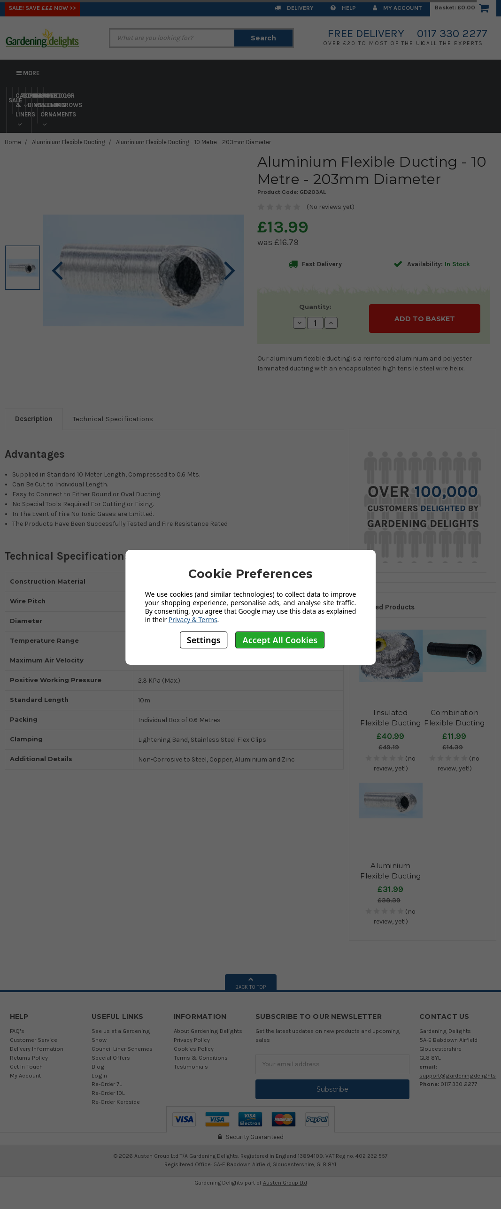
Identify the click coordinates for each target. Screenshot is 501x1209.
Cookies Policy (194, 1048)
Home (13, 142)
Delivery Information (36, 1048)
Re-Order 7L (107, 1083)
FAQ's (17, 1030)
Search (263, 38)
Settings (204, 640)
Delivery (294, 7)
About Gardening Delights (208, 1030)
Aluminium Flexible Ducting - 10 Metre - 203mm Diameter (193, 142)
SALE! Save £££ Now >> (42, 7)
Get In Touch (26, 1066)
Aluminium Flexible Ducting (68, 142)
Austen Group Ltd (285, 1182)
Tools (57, 100)
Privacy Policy (192, 1039)
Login (99, 1075)
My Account (397, 7)
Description (34, 419)
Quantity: (315, 306)
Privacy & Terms (193, 619)
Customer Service (33, 1039)
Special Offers (111, 1057)
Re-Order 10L (108, 1092)
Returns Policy (29, 1057)
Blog (98, 1066)
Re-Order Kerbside (116, 1101)
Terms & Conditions (201, 1057)
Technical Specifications (113, 419)
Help (343, 7)
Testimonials (191, 1066)
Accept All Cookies (280, 640)
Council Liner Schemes (122, 1048)
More (27, 73)
